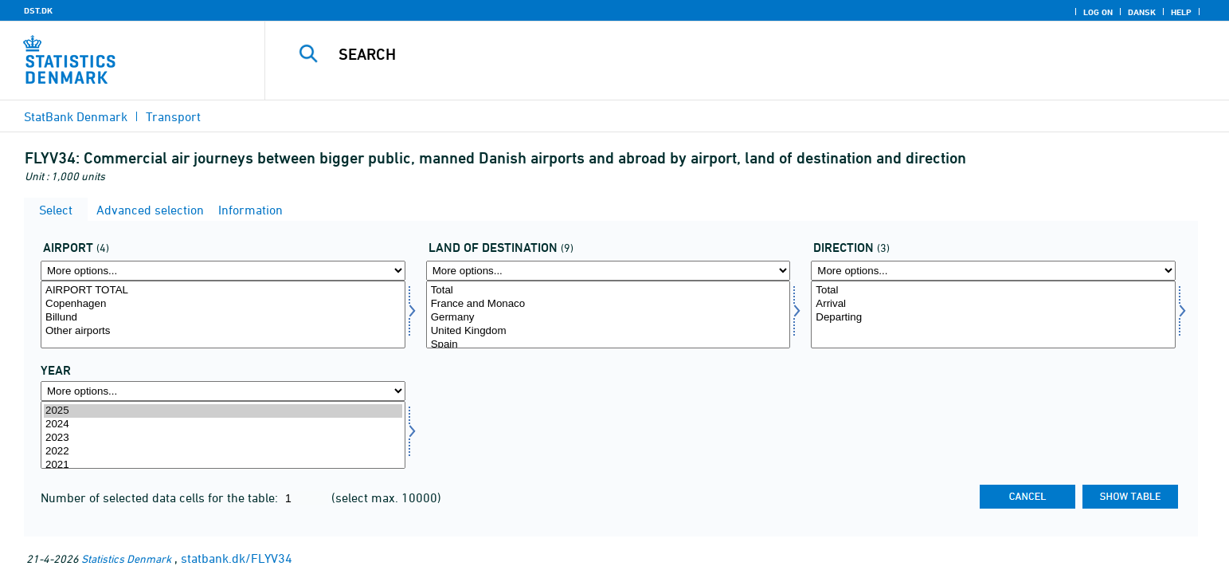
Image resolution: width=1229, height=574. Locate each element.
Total (608, 290)
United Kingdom (608, 331)
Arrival (993, 304)
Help (1181, 12)
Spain (608, 345)
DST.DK (38, 10)
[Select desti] (608, 314)
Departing (993, 317)
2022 (223, 451)
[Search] (712, 54)
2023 (223, 438)
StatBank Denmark (75, 116)
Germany (608, 317)
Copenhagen (223, 304)
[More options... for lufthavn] (223, 271)
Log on (1098, 12)
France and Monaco (608, 304)
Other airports (223, 331)
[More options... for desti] (608, 271)
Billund (223, 317)
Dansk (1142, 12)
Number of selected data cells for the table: (161, 497)
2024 (223, 424)
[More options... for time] (223, 391)
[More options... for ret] (993, 271)
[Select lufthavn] (223, 314)
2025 (223, 411)
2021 (223, 465)
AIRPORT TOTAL (223, 290)
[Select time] (223, 435)
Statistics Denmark (126, 558)
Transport (173, 116)
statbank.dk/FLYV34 (236, 558)
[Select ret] (993, 314)
